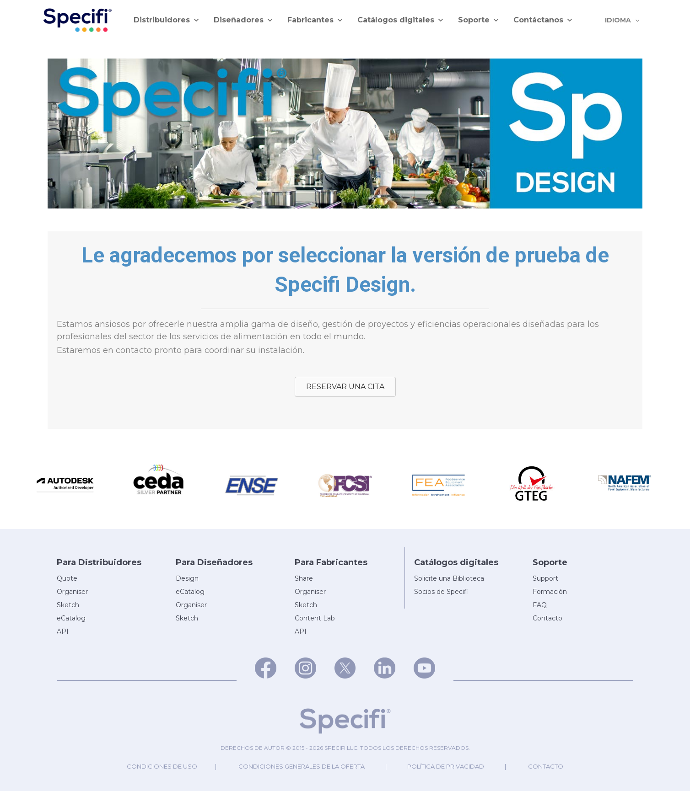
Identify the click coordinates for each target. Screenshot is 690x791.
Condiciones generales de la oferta (301, 766)
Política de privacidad (445, 766)
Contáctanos (543, 20)
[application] (636, 20)
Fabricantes (315, 20)
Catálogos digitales (400, 20)
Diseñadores (244, 20)
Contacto (545, 766)
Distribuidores (167, 20)
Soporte (479, 20)
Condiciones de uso (162, 766)
